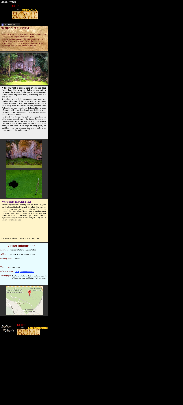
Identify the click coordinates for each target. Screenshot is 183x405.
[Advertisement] (92, 364)
